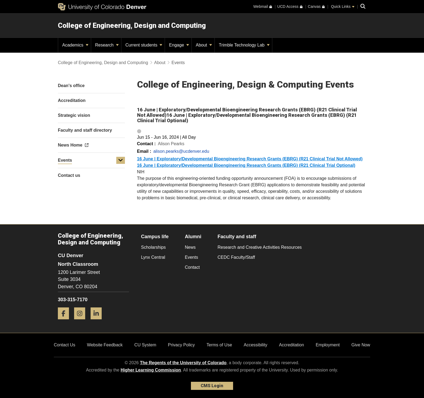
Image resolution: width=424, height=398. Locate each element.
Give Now (361, 345)
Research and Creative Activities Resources (260, 247)
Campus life (155, 236)
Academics (75, 45)
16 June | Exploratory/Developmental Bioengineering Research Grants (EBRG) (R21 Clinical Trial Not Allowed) (250, 159)
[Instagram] (81, 321)
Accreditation (291, 345)
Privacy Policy (181, 345)
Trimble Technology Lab (244, 45)
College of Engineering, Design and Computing (132, 25)
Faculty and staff (237, 236)
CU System (145, 345)
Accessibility (255, 345)
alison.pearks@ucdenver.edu (181, 151)
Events (65, 160)
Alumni (193, 236)
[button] (120, 160)
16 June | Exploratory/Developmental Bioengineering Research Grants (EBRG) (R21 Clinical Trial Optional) (246, 165)
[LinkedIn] (98, 321)
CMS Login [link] (212, 385)
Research (107, 45)
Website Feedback (104, 345)
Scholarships (153, 247)
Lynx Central (153, 257)
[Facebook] (65, 321)
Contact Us (64, 345)
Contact (192, 267)
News (190, 247)
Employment (328, 345)
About (204, 45)
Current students (144, 45)
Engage (179, 45)
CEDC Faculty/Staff (236, 257)
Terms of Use (219, 345)
